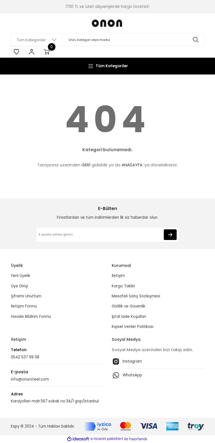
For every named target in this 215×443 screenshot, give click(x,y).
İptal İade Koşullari (129, 316)
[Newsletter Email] (107, 235)
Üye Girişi (19, 286)
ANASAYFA (131, 165)
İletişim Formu (24, 306)
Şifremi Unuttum (26, 296)
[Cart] (47, 51)
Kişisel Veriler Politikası (132, 326)
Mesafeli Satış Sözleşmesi (136, 296)
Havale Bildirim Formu (31, 316)
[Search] (107, 39)
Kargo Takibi (123, 286)
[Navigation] (107, 66)
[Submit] (170, 235)
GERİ (85, 165)
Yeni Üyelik (20, 276)
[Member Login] (32, 51)
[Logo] (107, 23)
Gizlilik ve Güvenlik (128, 306)
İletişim (118, 276)
